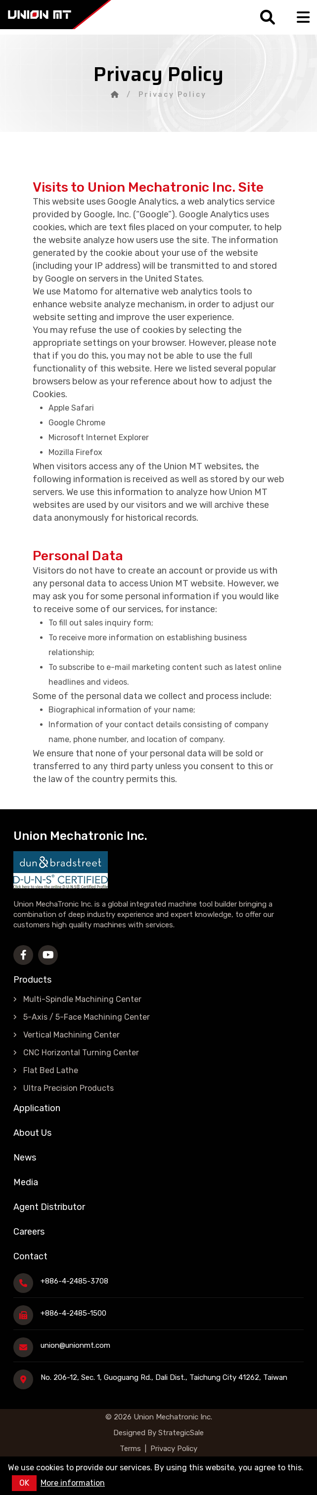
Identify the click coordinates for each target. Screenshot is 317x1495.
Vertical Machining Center (71, 1034)
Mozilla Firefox (75, 452)
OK (24, 1483)
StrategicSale (180, 1432)
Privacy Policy (173, 1448)
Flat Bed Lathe (50, 1070)
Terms (130, 1448)
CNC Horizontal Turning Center (81, 1052)
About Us (32, 1132)
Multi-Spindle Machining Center (82, 999)
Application (36, 1108)
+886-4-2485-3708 (74, 1281)
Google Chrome (76, 422)
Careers (29, 1231)
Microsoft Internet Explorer (98, 437)
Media (25, 1182)
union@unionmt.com (75, 1345)
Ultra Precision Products (68, 1088)
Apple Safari (71, 408)
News (24, 1157)
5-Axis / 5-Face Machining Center (86, 1017)
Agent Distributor (49, 1207)
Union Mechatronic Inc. (173, 1416)
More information (73, 1483)
